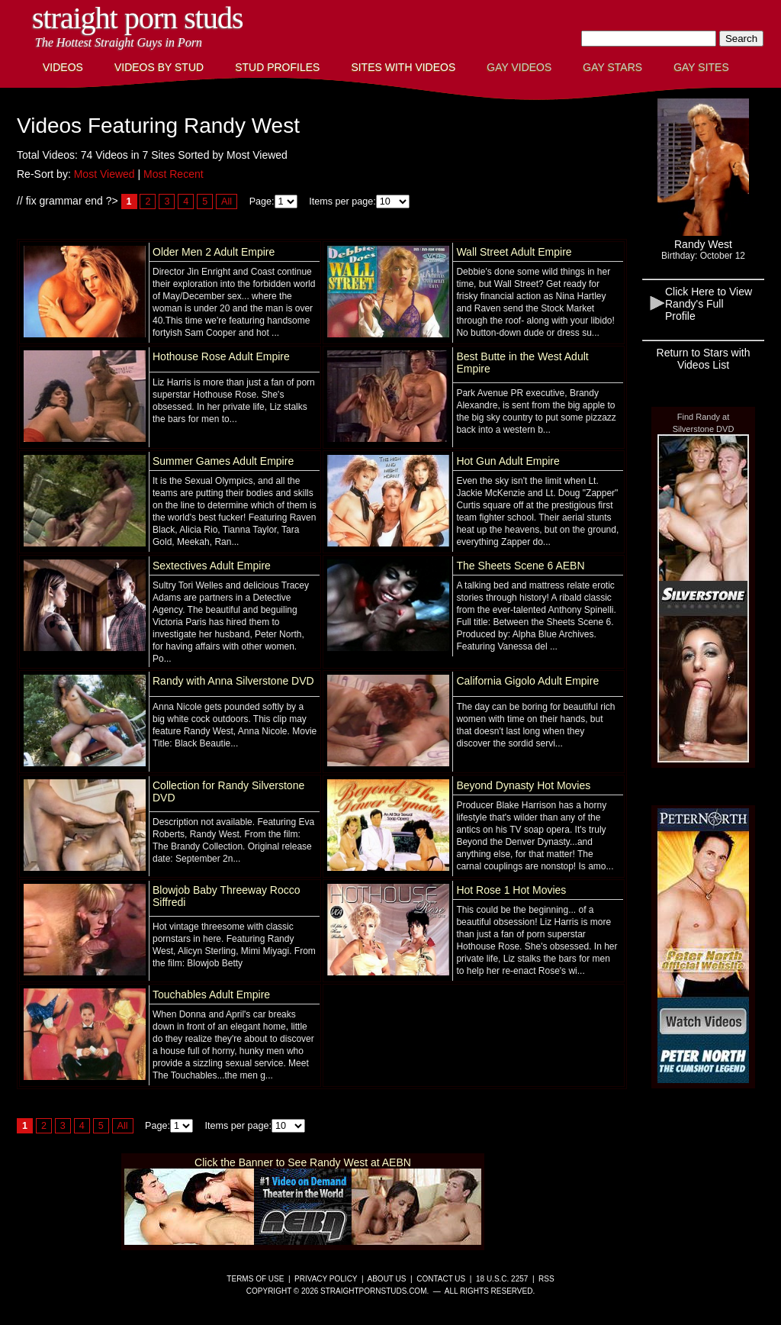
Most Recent (173, 174)
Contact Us (440, 1279)
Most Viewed (104, 174)
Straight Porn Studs (137, 18)
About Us (387, 1279)
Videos (63, 67)
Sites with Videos (403, 67)
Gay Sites (701, 67)
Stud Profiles (277, 67)
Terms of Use (255, 1279)
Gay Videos (519, 67)
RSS (546, 1279)
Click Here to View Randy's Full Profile (708, 303)
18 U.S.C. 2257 (502, 1279)
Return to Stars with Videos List (703, 359)
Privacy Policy (325, 1279)
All (226, 201)
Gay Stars (612, 67)
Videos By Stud (159, 67)
